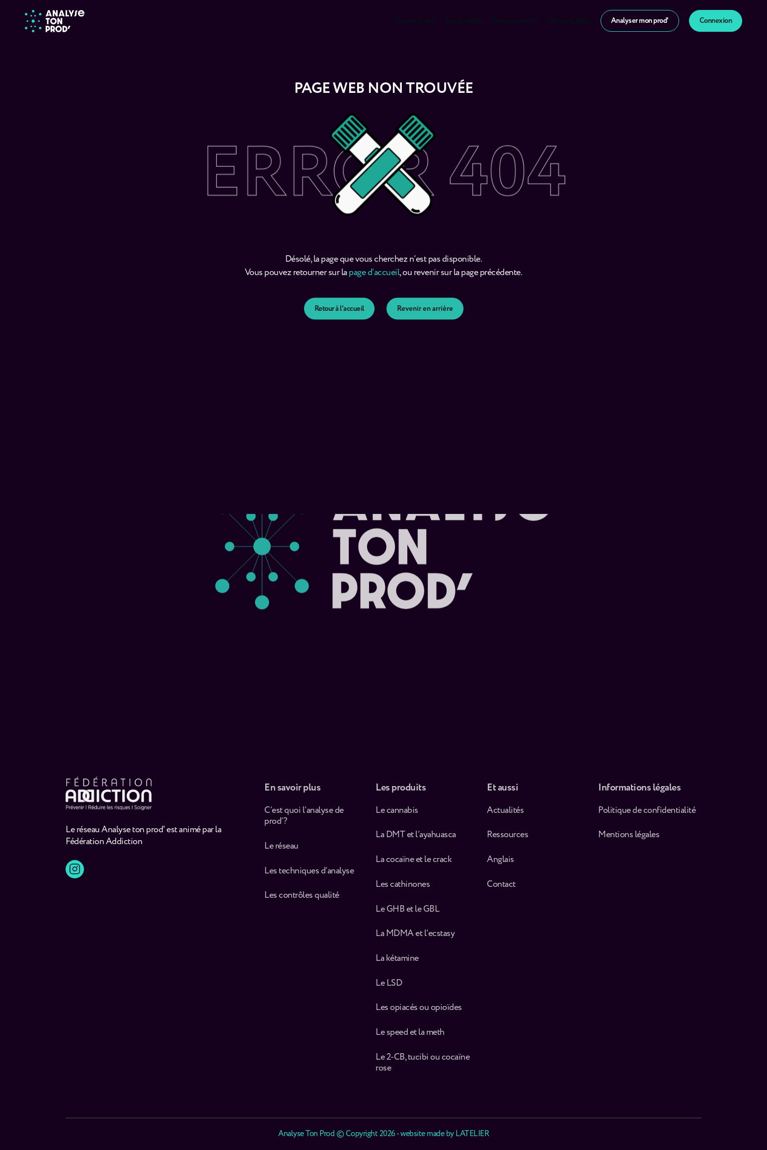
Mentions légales (628, 840)
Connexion (715, 20)
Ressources (507, 840)
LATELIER (472, 1134)
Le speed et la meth (410, 1037)
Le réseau (282, 851)
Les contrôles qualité (301, 900)
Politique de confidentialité (646, 815)
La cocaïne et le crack (414, 864)
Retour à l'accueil (339, 320)
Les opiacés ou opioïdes (419, 1012)
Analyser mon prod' (640, 20)
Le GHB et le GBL (407, 914)
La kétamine (397, 963)
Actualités (505, 815)
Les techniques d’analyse (310, 875)
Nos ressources (515, 20)
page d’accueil (374, 280)
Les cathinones (403, 889)
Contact (501, 889)
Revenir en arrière (425, 320)
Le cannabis (397, 815)
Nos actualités (569, 20)
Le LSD (389, 988)
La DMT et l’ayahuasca (416, 840)
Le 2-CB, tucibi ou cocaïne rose (422, 1067)
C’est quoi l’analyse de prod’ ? (304, 820)
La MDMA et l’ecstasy (415, 938)
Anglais (500, 864)
